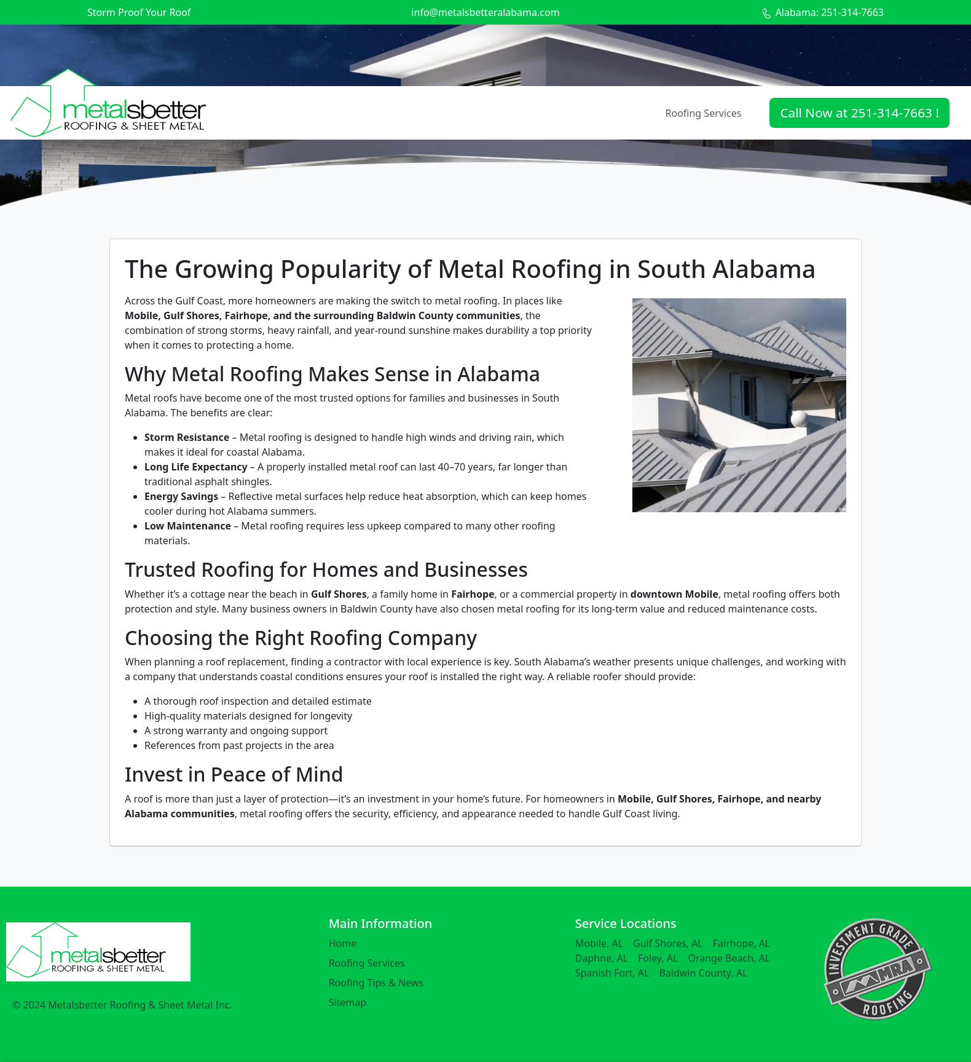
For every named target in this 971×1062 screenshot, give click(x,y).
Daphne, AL (601, 958)
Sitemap (348, 1002)
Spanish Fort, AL (612, 973)
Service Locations (626, 923)
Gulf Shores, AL (668, 943)
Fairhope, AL (742, 943)
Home (343, 943)
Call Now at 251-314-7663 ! (859, 112)
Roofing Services (704, 113)
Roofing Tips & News (376, 982)
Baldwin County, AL (703, 973)
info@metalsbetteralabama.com (485, 12)
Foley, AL (658, 958)
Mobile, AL (599, 943)
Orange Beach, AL (729, 958)
